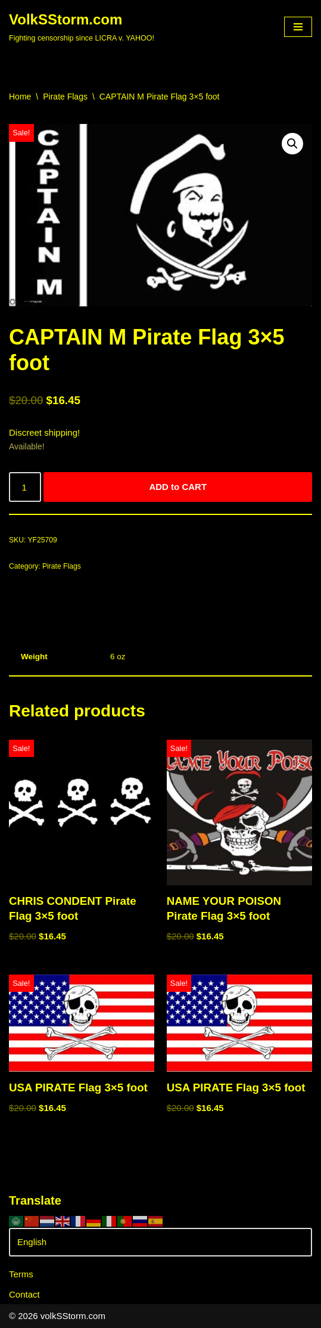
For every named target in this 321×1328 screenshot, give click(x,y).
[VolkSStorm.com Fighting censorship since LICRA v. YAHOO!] (81, 26)
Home (20, 96)
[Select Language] (160, 1242)
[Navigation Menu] (298, 27)
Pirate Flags (65, 96)
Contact (24, 1294)
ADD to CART (178, 487)
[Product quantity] (25, 487)
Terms (21, 1274)
